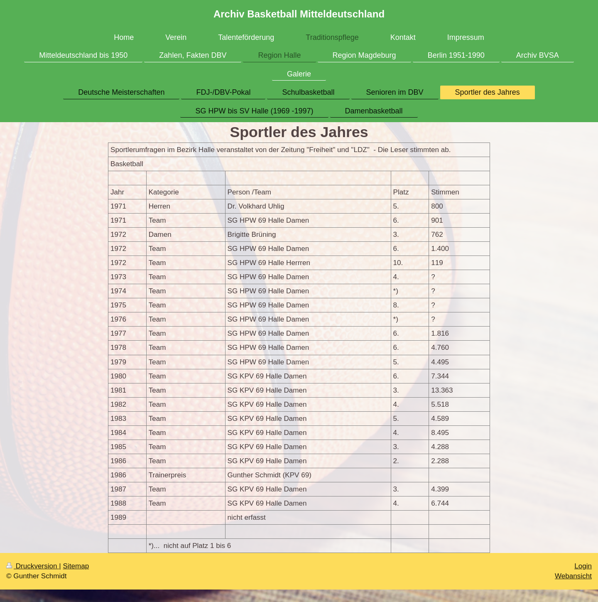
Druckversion (32, 566)
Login (583, 566)
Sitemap (76, 566)
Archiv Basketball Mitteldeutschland (299, 14)
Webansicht (573, 576)
